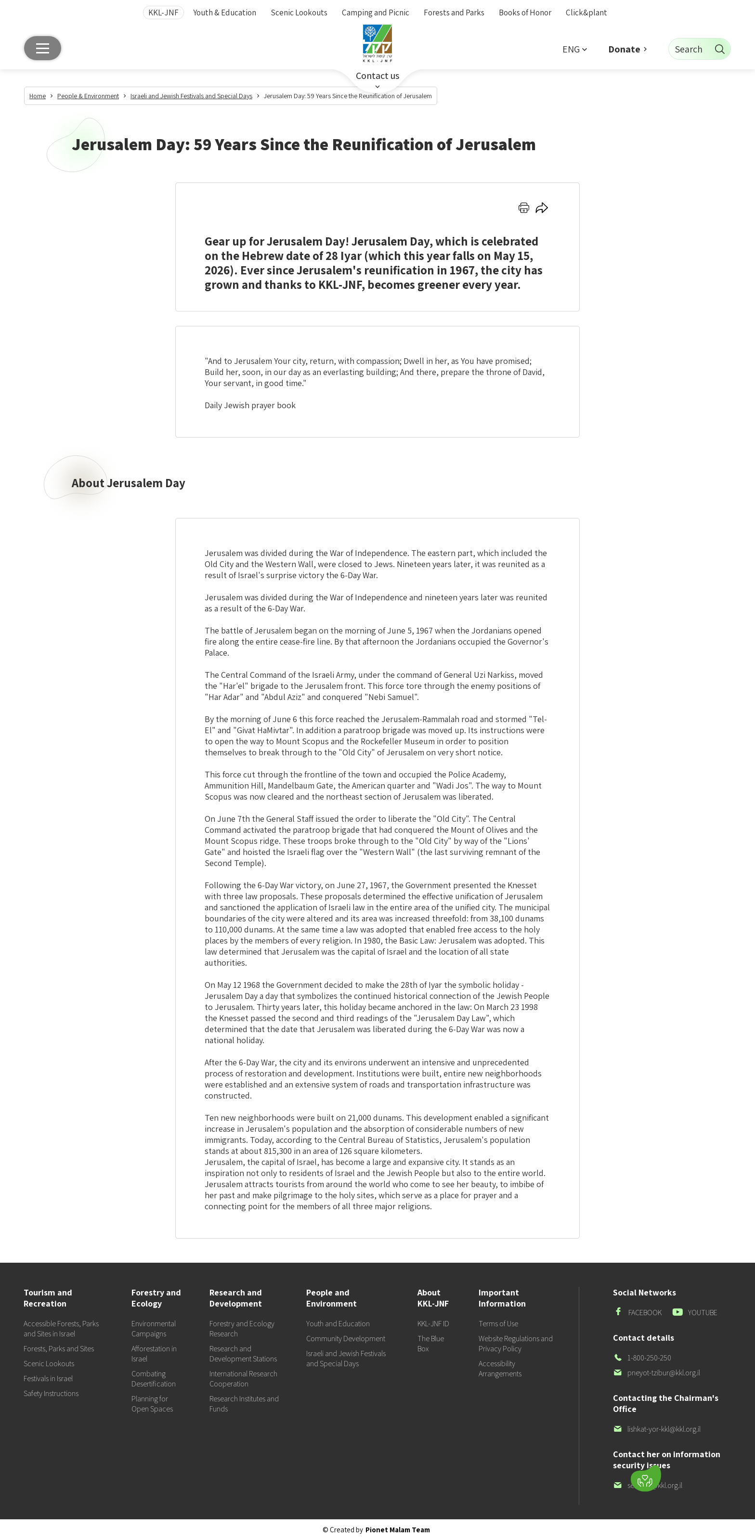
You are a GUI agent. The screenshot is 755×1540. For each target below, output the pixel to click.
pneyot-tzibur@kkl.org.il (656, 1373)
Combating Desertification (153, 1379)
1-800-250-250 (642, 1358)
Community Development (345, 1338)
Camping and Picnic (375, 12)
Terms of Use (498, 1324)
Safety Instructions (51, 1393)
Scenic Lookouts (299, 12)
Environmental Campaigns (153, 1329)
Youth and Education (338, 1324)
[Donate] (646, 1478)
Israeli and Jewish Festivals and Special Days (346, 1358)
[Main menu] (42, 48)
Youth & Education (224, 12)
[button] (574, 49)
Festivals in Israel (48, 1378)
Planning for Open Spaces (152, 1404)
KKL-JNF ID (433, 1324)
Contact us (377, 75)
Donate (624, 49)
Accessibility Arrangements (500, 1369)
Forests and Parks (454, 12)
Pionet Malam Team (397, 1529)
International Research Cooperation (243, 1379)
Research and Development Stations (243, 1354)
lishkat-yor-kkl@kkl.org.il (657, 1429)
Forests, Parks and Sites (59, 1349)
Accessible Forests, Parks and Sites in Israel (61, 1329)
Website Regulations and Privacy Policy (516, 1343)
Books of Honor (525, 12)
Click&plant (586, 12)
